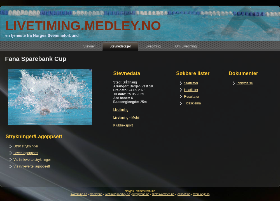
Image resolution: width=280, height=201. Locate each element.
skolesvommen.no (163, 194)
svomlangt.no (201, 194)
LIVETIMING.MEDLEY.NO (83, 25)
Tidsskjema (192, 103)
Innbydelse (245, 83)
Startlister (191, 83)
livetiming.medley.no (117, 194)
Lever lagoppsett (25, 153)
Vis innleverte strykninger (32, 160)
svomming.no (79, 194)
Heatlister (191, 90)
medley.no (96, 194)
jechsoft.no (183, 194)
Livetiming (121, 110)
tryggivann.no (140, 194)
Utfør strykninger (25, 146)
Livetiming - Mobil (126, 117)
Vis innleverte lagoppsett (31, 166)
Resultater (191, 97)
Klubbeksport (123, 125)
